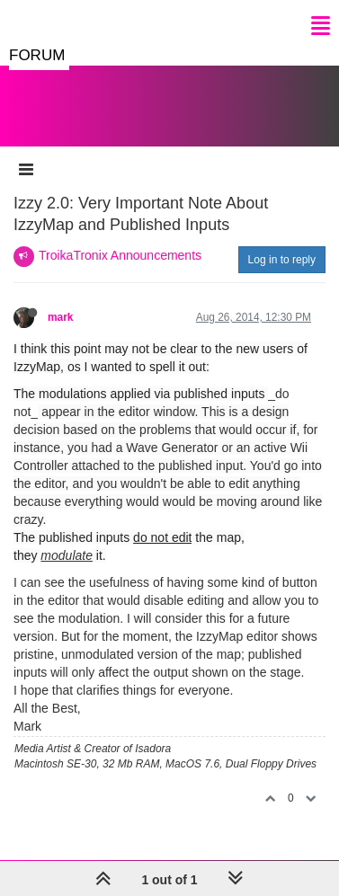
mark (60, 317)
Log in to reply (282, 259)
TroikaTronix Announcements (120, 255)
